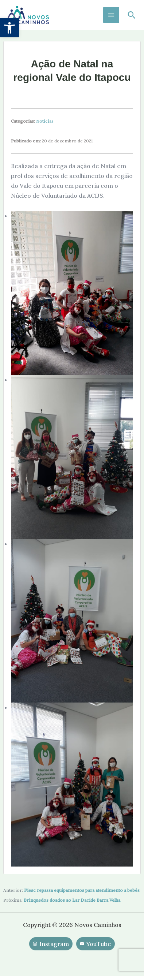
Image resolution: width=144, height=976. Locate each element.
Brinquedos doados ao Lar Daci (57, 900)
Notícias (45, 121)
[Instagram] (51, 943)
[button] (9, 27)
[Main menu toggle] (111, 15)
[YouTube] (95, 943)
